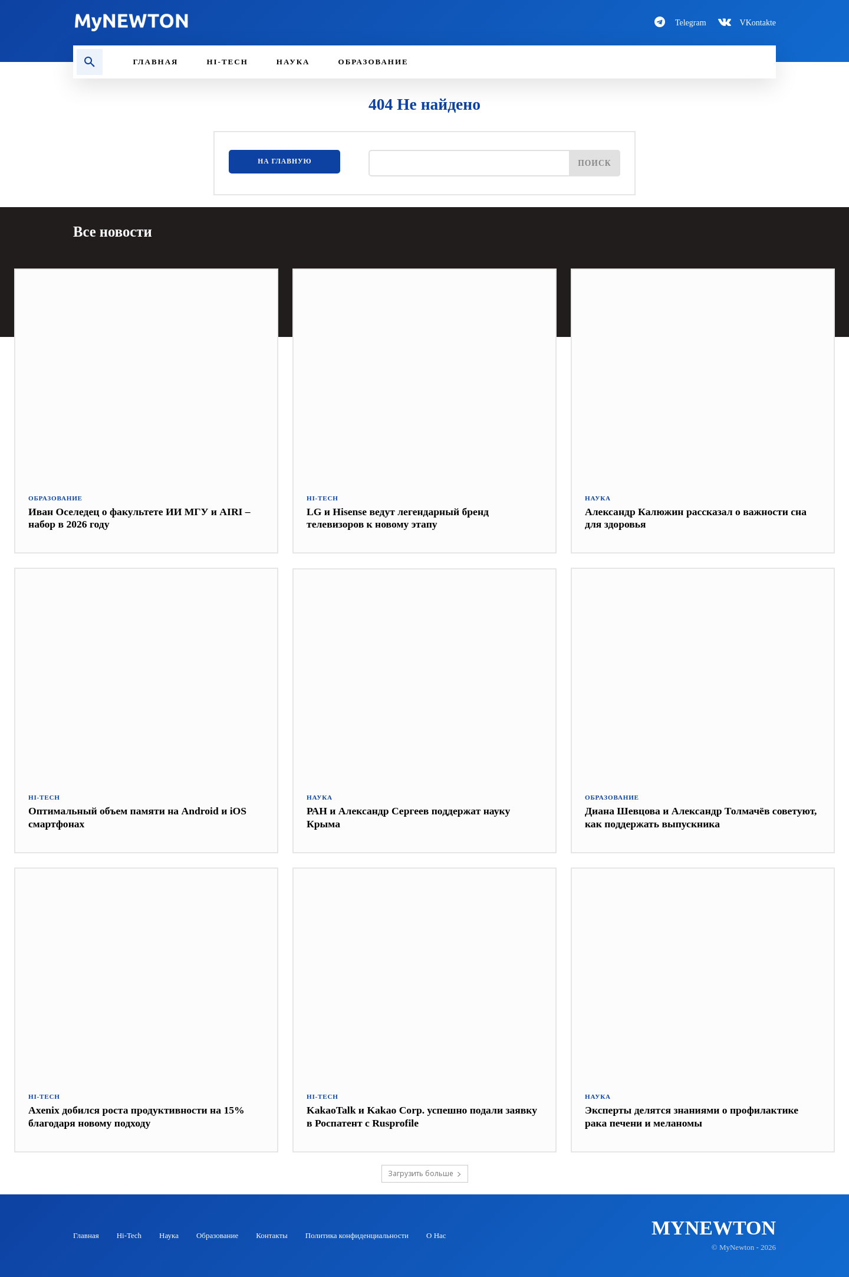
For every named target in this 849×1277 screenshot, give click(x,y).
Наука (598, 498)
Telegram (690, 22)
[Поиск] (594, 163)
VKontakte (758, 22)
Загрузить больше (425, 1173)
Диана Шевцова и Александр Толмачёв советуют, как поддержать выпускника (679, 817)
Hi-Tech (322, 498)
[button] (90, 62)
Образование (55, 498)
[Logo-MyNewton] (241, 22)
